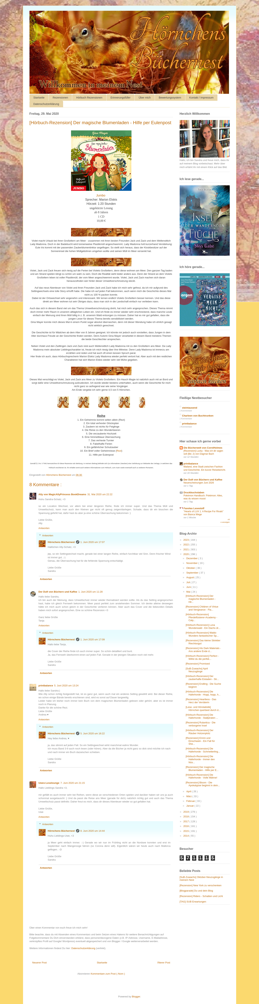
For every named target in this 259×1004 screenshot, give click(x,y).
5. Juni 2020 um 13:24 (66, 685)
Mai (188, 591)
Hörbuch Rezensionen (89, 97)
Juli (188, 582)
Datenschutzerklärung (46, 103)
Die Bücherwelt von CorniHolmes (203, 447)
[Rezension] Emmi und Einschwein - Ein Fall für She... (200, 741)
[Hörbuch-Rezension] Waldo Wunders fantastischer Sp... (202, 634)
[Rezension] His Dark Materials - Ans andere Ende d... (203, 650)
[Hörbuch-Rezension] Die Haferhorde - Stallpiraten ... (202, 716)
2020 (186, 554)
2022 (186, 544)
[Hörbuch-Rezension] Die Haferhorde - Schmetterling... (203, 750)
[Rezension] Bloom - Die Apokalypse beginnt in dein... (203, 784)
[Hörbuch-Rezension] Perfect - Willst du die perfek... (202, 657)
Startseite (39, 97)
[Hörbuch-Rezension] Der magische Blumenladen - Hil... (201, 598)
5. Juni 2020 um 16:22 (92, 733)
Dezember (192, 558)
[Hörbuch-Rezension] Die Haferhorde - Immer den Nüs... (200, 759)
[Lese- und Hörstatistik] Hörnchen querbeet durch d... (203, 708)
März (189, 796)
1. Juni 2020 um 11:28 (90, 591)
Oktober (191, 568)
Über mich (145, 97)
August (190, 577)
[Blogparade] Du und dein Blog (196, 890)
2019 (186, 811)
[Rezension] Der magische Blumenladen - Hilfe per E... (202, 768)
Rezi (119, 450)
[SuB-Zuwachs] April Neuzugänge (197, 670)
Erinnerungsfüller (121, 97)
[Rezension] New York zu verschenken (201, 885)
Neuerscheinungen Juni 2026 (199, 482)
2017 (186, 821)
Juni (188, 587)
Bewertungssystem (170, 97)
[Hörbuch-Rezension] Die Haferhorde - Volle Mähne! (201, 776)
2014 (186, 835)
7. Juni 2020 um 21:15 (72, 782)
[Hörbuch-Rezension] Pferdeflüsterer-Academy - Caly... (201, 617)
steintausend (189, 407)
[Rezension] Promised (198, 663)
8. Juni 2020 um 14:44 (92, 830)
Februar (191, 801)
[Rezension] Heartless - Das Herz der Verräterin (201, 701)
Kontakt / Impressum (201, 97)
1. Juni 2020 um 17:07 (92, 542)
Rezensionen (60, 97)
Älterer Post (163, 962)
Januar (190, 805)
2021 (186, 549)
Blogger (136, 996)
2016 (186, 826)
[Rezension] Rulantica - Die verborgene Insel (201, 724)
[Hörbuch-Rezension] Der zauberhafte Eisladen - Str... (202, 678)
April (189, 791)
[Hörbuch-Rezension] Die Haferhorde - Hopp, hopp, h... (203, 693)
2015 (186, 831)
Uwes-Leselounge (49, 782)
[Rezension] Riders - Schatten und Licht (201, 896)
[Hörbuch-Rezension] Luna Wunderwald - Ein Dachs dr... (203, 626)
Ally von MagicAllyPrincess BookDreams (62, 494)
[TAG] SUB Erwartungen (193, 901)
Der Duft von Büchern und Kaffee (58, 591)
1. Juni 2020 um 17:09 (92, 639)
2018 (186, 816)
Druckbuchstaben (194, 492)
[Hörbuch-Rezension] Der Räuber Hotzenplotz (199, 732)
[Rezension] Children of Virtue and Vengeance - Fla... (202, 608)
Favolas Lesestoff (194, 508)
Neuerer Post (39, 962)
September (192, 572)
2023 (186, 539)
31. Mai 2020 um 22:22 (99, 494)
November (192, 563)
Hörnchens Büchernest (61, 542)
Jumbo (101, 195)
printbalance (46, 685)
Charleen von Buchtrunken (197, 415)
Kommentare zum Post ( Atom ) (108, 973)
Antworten (44, 528)
